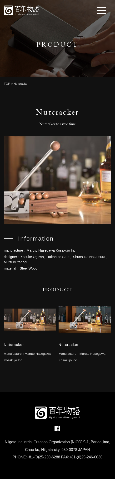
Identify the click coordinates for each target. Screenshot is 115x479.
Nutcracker (14, 345)
